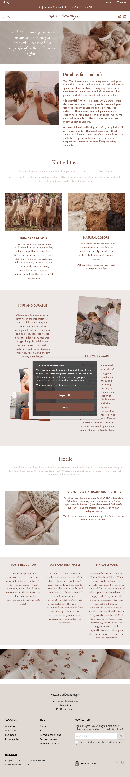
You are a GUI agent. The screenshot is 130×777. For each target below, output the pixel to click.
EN (109, 2)
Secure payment (49, 739)
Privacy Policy (51, 768)
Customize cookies (65, 385)
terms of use (101, 742)
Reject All (65, 395)
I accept (64, 407)
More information (44, 385)
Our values (11, 730)
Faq (42, 730)
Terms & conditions (50, 734)
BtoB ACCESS (85, 763)
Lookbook (10, 734)
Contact (44, 726)
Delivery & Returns (50, 743)
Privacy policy (12, 739)
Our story (10, 726)
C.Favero (26, 764)
